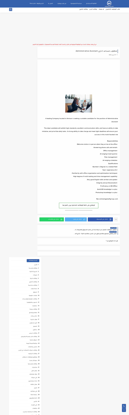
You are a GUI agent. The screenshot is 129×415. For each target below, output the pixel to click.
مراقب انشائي (33, 312)
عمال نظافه (34, 175)
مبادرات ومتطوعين (32, 343)
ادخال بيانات (34, 107)
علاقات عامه (33, 220)
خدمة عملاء (34, 79)
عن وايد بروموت (61, 3)
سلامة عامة (34, 185)
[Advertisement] (64, 29)
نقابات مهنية (33, 240)
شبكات (35, 274)
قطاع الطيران (33, 322)
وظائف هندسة (33, 59)
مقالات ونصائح (33, 264)
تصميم (35, 117)
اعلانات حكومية (33, 86)
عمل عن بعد (33, 250)
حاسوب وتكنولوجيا (32, 93)
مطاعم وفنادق (33, 103)
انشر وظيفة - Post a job (37, 3)
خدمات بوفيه (33, 261)
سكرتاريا (34, 96)
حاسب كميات (33, 315)
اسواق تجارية (33, 131)
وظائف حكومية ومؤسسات (29, 90)
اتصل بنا (50, 3)
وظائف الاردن (93, 10)
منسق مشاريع (33, 243)
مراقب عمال (33, 284)
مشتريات (34, 158)
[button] (101, 220)
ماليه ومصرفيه (33, 237)
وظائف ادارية (33, 69)
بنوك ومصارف (33, 165)
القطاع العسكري (32, 226)
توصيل (35, 209)
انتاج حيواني (34, 346)
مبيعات (35, 66)
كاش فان (34, 326)
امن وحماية (34, 247)
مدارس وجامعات (32, 137)
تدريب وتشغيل (33, 291)
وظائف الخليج (84, 10)
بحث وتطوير (33, 267)
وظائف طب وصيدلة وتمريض (29, 127)
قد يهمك (101, 10)
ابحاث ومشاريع (33, 172)
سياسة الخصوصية (76, 3)
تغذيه (35, 254)
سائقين (35, 120)
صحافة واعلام (33, 339)
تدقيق (35, 213)
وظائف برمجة (33, 100)
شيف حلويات (33, 288)
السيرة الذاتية (33, 62)
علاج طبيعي (34, 329)
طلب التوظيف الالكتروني (113, 10)
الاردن (35, 55)
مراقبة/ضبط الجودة (31, 134)
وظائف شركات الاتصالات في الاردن (27, 141)
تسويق (35, 83)
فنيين (35, 178)
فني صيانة (34, 168)
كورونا (35, 353)
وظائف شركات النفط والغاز (29, 363)
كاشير (35, 192)
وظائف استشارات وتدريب (30, 202)
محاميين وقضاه (32, 281)
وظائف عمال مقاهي (31, 367)
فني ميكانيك (33, 182)
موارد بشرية (34, 110)
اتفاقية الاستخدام (91, 3)
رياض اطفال (33, 319)
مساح (35, 295)
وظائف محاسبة (32, 76)
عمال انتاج (34, 161)
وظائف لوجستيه (32, 155)
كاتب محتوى (33, 206)
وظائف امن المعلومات (31, 257)
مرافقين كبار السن (32, 356)
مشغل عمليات (33, 332)
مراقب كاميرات (33, 360)
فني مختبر (34, 233)
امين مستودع (33, 114)
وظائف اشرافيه (32, 144)
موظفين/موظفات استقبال (29, 148)
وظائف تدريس (33, 124)
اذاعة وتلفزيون (33, 189)
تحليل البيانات (33, 305)
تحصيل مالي (33, 271)
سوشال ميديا (33, 151)
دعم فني (35, 216)
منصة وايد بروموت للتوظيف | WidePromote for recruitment (89, 412)
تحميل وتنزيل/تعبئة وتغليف (29, 223)
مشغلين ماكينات (32, 298)
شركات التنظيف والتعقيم (30, 278)
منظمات (34, 199)
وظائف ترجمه (33, 302)
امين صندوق (33, 230)
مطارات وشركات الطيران (30, 336)
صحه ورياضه (33, 308)
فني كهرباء (34, 196)
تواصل (35, 349)
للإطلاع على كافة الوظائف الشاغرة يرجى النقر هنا (81, 206)
